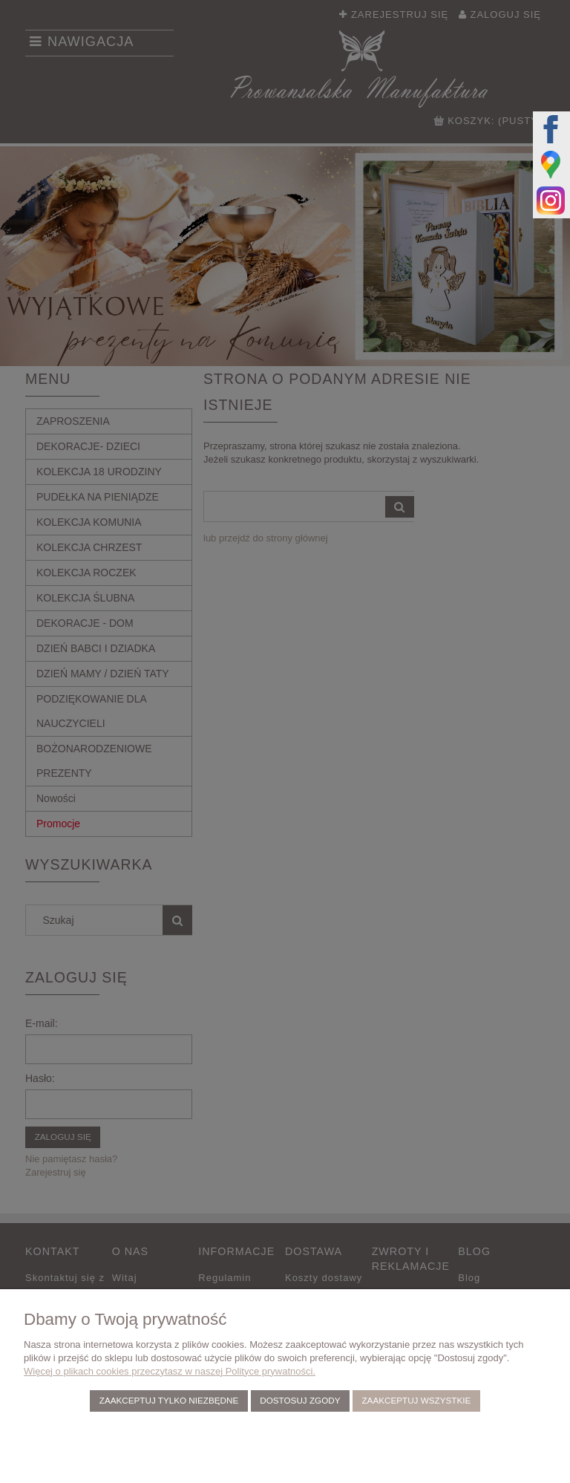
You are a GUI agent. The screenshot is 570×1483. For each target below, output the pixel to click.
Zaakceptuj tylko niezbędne (168, 1400)
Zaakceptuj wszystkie (416, 1400)
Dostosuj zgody (300, 1400)
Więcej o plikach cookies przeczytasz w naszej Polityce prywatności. (169, 1371)
